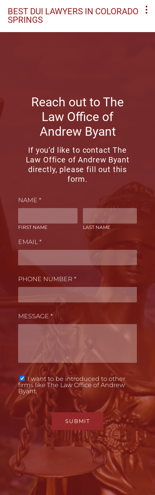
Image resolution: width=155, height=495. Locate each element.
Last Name (96, 227)
